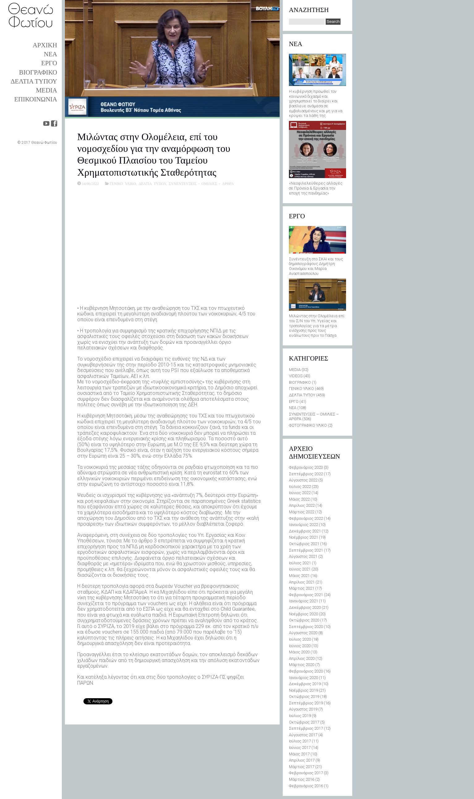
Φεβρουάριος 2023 (306, 467)
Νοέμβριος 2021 (303, 537)
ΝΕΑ (50, 54)
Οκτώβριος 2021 (304, 543)
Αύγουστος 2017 (303, 735)
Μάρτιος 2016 (301, 779)
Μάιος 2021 (299, 575)
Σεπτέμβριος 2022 (306, 474)
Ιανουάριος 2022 (303, 524)
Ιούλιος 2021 (300, 563)
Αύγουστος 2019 (303, 709)
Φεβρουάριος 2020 (306, 671)
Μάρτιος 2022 (301, 512)
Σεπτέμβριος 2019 (306, 703)
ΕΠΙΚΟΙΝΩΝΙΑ (35, 99)
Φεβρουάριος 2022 (306, 518)
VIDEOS (296, 376)
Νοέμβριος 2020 (303, 614)
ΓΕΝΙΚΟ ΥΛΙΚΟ (123, 183)
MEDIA (46, 90)
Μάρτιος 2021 (301, 588)
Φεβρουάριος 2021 (306, 594)
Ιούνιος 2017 (300, 747)
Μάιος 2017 (299, 754)
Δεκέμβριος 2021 (305, 531)
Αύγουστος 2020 (303, 632)
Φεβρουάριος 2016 (306, 786)
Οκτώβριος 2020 (304, 620)
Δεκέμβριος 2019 (305, 684)
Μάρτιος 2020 (301, 664)
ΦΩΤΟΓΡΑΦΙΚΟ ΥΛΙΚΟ (308, 425)
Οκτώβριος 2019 (304, 696)
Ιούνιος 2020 (300, 645)
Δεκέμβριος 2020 (305, 607)
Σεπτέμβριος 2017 (306, 728)
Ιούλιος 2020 (300, 639)
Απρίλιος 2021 (302, 582)
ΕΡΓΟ (49, 63)
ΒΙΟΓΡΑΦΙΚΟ (38, 72)
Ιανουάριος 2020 (303, 677)
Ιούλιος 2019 (300, 715)
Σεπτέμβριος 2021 (306, 550)
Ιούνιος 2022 (300, 492)
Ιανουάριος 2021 (303, 601)
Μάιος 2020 (299, 652)
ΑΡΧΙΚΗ (45, 45)
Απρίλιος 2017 (302, 760)
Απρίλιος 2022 (302, 505)
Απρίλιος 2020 (302, 658)
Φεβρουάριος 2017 (306, 773)
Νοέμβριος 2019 (303, 690)
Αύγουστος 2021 (303, 556)
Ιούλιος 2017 (300, 741)
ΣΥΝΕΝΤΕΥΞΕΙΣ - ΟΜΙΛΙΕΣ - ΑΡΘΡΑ (201, 183)
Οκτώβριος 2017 (304, 722)
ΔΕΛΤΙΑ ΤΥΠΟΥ (34, 81)
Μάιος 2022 (299, 499)
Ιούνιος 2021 (300, 569)
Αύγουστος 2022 (303, 480)
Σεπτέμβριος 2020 (306, 626)
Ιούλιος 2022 (300, 486)
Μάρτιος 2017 (301, 766)
